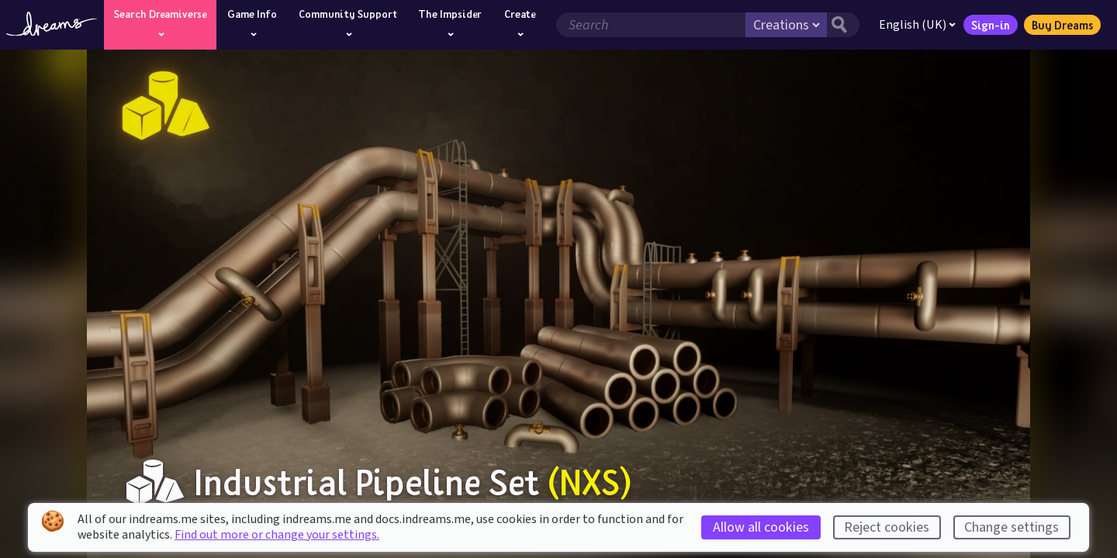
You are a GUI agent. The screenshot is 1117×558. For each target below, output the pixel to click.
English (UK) (917, 24)
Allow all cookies (761, 527)
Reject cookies (886, 527)
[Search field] (650, 24)
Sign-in (990, 25)
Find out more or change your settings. (277, 535)
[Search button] (843, 24)
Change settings (1011, 527)
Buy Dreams (1062, 25)
